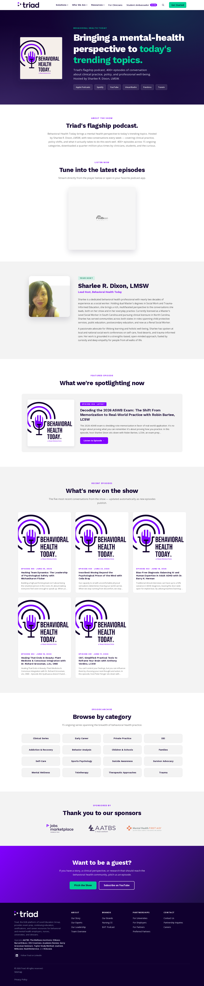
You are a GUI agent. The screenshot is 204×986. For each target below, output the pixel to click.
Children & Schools (122, 749)
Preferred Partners (141, 931)
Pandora (147, 87)
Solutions (62, 5)
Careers (167, 927)
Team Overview (78, 931)
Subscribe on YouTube (117, 885)
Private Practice (122, 738)
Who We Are (79, 5)
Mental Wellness (41, 772)
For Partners (139, 927)
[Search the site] (163, 5)
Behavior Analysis (81, 749)
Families (163, 749)
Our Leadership (78, 927)
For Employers (140, 922)
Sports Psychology (81, 761)
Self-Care (41, 761)
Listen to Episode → (94, 440)
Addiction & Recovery (41, 749)
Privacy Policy (20, 979)
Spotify (100, 87)
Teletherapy (81, 772)
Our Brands (107, 918)
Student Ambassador (141, 5)
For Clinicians (115, 5)
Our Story (75, 918)
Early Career (81, 738)
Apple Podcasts (83, 87)
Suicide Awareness (122, 761)
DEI (163, 738)
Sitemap (18, 972)
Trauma (163, 772)
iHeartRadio (131, 87)
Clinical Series (41, 738)
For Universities (140, 918)
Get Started (177, 5)
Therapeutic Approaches (122, 772)
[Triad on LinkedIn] (16, 955)
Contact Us (169, 918)
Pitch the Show (83, 885)
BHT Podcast (108, 927)
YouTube (114, 87)
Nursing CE (107, 922)
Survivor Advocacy (163, 761)
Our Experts (76, 922)
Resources (97, 5)
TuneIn (161, 87)
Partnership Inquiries (173, 922)
